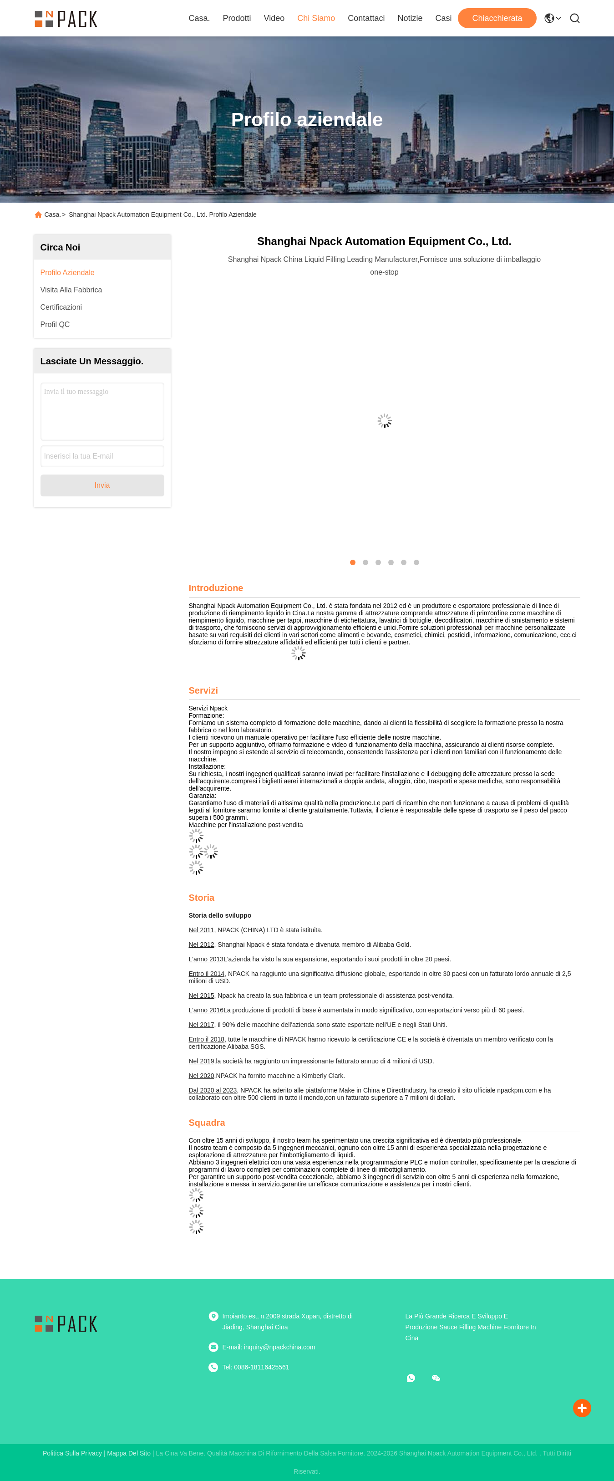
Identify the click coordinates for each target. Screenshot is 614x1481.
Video (274, 18)
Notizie (409, 18)
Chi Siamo (316, 18)
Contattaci (366, 18)
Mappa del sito (129, 1453)
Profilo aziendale (68, 272)
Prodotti (237, 18)
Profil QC (55, 324)
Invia (102, 485)
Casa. (199, 18)
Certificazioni (61, 307)
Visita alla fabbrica (71, 290)
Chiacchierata (497, 18)
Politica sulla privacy (72, 1453)
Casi (443, 18)
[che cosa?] (417, 1378)
